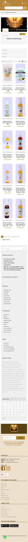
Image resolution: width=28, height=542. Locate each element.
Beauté (5, 316)
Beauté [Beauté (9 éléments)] (15, 363)
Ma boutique (4, 512)
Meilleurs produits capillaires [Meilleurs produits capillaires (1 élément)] (9, 376)
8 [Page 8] (18, 236)
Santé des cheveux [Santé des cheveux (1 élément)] (6, 382)
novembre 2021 (7, 299)
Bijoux (2, 487)
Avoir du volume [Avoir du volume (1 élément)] (6, 363)
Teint (2, 491)
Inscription (6, 343)
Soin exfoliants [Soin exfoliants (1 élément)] (13, 384)
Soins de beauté (7, 330)
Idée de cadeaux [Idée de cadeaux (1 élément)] (6, 373)
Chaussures (3, 485)
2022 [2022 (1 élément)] (3, 361)
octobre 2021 (7, 301)
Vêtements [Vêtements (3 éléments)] (4, 391)
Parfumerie (6, 326)
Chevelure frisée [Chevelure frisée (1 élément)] (17, 365)
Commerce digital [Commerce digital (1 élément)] (6, 369)
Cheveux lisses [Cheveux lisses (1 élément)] (5, 367)
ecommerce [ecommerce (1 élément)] (20, 369)
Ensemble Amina (8, 261)
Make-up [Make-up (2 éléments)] (21, 373)
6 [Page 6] (13, 236)
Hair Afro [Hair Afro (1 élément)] (21, 371)
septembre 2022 (7, 290)
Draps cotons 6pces (9, 263)
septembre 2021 (7, 303)
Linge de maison (7, 320)
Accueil (2, 507)
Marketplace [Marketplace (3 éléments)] (11, 375)
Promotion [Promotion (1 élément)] (8, 380)
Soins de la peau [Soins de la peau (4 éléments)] (6, 388)
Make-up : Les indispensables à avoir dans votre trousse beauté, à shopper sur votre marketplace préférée (14, 268)
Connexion (6, 345)
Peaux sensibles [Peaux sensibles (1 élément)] (13, 378)
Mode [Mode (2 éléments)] (17, 376)
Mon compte (4, 511)
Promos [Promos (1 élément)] (4, 380)
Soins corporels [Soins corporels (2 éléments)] (14, 386)
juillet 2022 (6, 292)
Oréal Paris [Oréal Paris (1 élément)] (21, 376)
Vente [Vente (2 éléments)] (20, 390)
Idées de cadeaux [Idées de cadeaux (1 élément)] (15, 373)
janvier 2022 (6, 295)
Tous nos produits (5, 509)
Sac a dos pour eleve (9, 259)
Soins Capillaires (7, 328)
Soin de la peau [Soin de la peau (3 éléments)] (6, 384)
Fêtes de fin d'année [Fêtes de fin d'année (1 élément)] (14, 371)
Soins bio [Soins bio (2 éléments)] (20, 384)
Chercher (25, 7)
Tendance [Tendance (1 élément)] (22, 388)
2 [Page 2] (4, 236)
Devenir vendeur (5, 514)
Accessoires (6, 314)
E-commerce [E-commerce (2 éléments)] (14, 369)
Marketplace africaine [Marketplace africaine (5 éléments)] (19, 375)
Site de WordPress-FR (9, 350)
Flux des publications (9, 347)
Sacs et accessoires (5, 497)
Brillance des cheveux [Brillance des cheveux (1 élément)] (7, 365)
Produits (4, 50)
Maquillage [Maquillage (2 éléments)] (4, 375)
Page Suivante (6, 239)
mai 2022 (6, 293)
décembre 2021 (7, 297)
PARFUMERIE (4, 483)
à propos (4, 53)
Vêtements (3, 493)
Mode (5, 324)
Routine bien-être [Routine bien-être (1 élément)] (16, 380)
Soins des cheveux (5, 489)
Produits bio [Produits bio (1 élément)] (20, 378)
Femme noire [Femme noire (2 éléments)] (5, 371)
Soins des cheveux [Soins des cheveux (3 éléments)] (15, 388)
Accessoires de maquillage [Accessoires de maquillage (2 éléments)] (11, 361)
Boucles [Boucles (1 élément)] (19, 363)
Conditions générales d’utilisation (9, 516)
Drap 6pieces (7, 264)
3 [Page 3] (6, 236)
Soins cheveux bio (5, 499)
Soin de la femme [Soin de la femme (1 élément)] (16, 382)
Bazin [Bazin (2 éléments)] (11, 363)
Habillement (6, 318)
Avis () (4, 56)
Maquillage (6, 322)
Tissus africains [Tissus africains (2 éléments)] (14, 390)
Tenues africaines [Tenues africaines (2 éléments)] (6, 390)
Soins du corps (7, 332)
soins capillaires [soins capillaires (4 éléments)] (6, 386)
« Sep (3, 418)
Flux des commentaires (9, 348)
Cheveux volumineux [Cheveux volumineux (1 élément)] (14, 367)
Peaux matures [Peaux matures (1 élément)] (5, 378)
